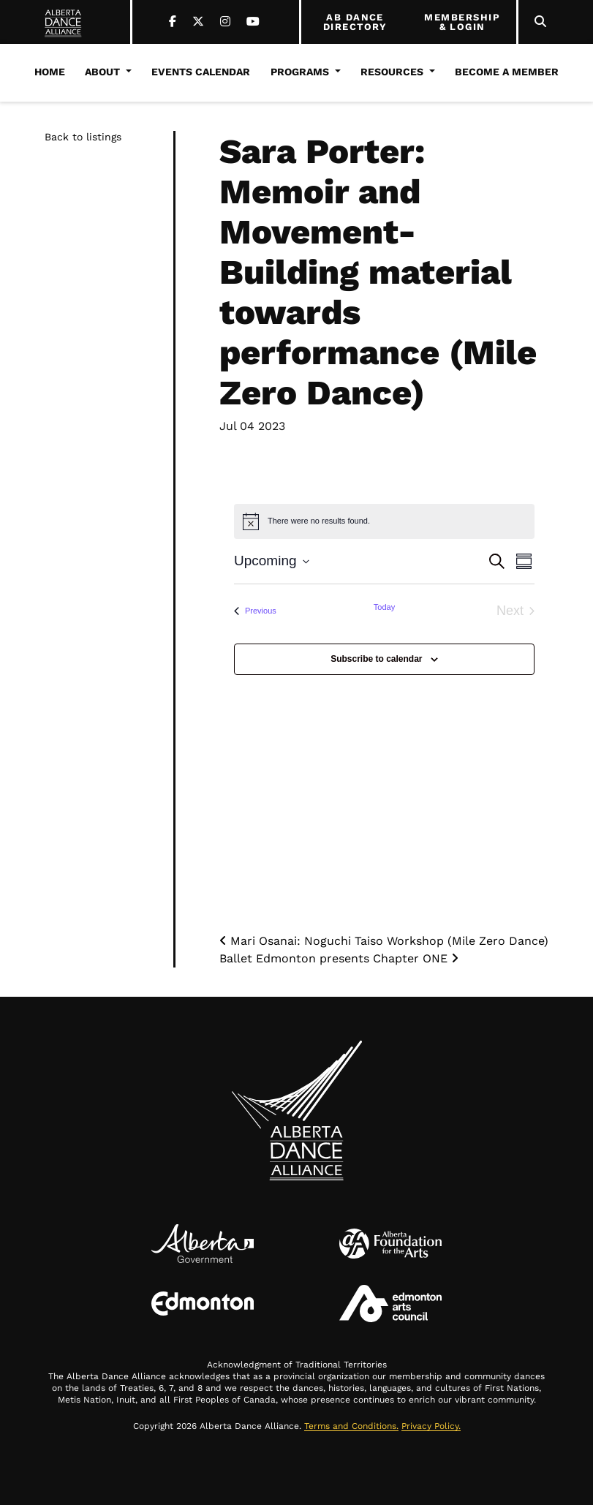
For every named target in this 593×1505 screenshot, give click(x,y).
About (102, 72)
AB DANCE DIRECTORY (355, 22)
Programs (300, 72)
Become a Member (507, 72)
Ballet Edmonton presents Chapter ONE (338, 958)
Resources (391, 72)
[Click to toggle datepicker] (271, 561)
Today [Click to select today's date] (384, 607)
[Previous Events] (255, 611)
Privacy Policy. (431, 1426)
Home (49, 72)
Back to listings (83, 137)
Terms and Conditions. (351, 1426)
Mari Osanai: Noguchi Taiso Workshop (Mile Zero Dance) (383, 941)
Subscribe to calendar (376, 659)
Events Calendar (200, 72)
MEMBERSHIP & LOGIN (462, 22)
